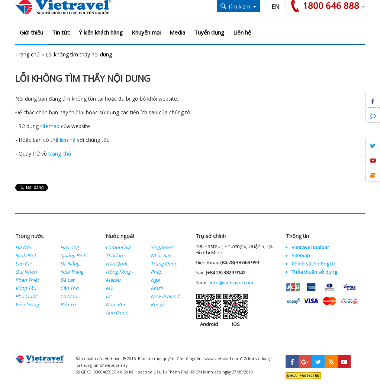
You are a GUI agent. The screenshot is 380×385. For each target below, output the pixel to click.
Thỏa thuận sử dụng (314, 271)
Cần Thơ (69, 288)
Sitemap (301, 255)
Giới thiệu (31, 32)
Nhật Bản (161, 255)
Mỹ (109, 288)
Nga (155, 280)
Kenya (157, 304)
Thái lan (114, 255)
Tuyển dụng (209, 32)
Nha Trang (71, 271)
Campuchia (118, 247)
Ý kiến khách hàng (101, 32)
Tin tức (61, 32)
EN (275, 7)
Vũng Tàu (25, 288)
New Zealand (165, 296)
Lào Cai (23, 263)
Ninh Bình (26, 255)
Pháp (156, 271)
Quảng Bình (73, 255)
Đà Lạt (67, 280)
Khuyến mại (146, 32)
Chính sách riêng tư (313, 263)
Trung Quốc (164, 263)
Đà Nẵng (69, 263)
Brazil (156, 288)
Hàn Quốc (117, 263)
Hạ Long (69, 247)
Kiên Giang (27, 304)
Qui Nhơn (26, 271)
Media (177, 32)
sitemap (49, 126)
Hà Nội (22, 247)
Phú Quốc (26, 296)
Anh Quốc (117, 312)
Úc (108, 296)
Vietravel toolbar (310, 247)
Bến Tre (68, 304)
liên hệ (67, 139)
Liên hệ (242, 32)
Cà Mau (68, 296)
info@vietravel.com (231, 282)
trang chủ (59, 153)
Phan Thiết (27, 280)
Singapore (162, 247)
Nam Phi (115, 304)
